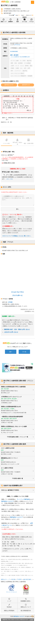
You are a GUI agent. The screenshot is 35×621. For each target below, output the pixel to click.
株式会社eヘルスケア (7, 501)
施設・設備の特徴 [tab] (28, 143)
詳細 (32, 619)
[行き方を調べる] (18, 295)
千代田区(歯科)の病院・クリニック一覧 (17, 437)
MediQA (9, 607)
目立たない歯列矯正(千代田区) (10, 490)
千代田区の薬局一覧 (17, 478)
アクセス (31, 21)
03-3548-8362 (14, 51)
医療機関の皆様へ (26, 601)
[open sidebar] (32, 2)
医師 (17, 21)
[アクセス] (17, 44)
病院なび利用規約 (9, 610)
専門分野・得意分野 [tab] (17, 143)
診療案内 (10, 21)
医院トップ (3, 21)
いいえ (24, 351)
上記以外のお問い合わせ (11, 332)
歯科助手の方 (26, 84)
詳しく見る (5, 160)
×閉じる (29, 110)
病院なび (5, 2)
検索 (32, 616)
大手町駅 (10, 302)
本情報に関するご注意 (9, 163)
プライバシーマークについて (11, 592)
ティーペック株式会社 (23, 499)
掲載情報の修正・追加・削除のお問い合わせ (17, 329)
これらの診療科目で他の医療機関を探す (20, 56)
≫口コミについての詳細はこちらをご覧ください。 (17, 236)
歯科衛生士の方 (9, 84)
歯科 (11, 55)
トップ (9, 601)
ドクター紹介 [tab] (6, 143)
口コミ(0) (24, 21)
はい (10, 351)
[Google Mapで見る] (17, 292)
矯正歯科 (16, 55)
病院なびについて (26, 607)
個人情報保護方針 (26, 610)
